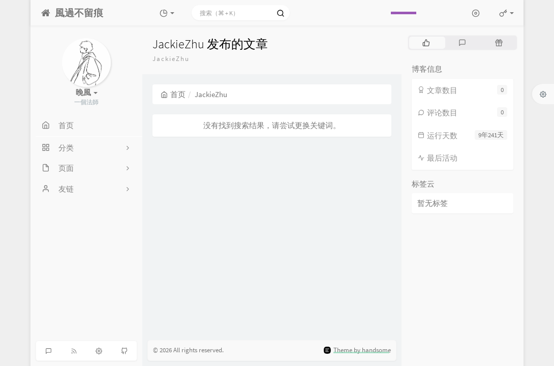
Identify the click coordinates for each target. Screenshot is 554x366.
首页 (173, 94)
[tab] (426, 43)
